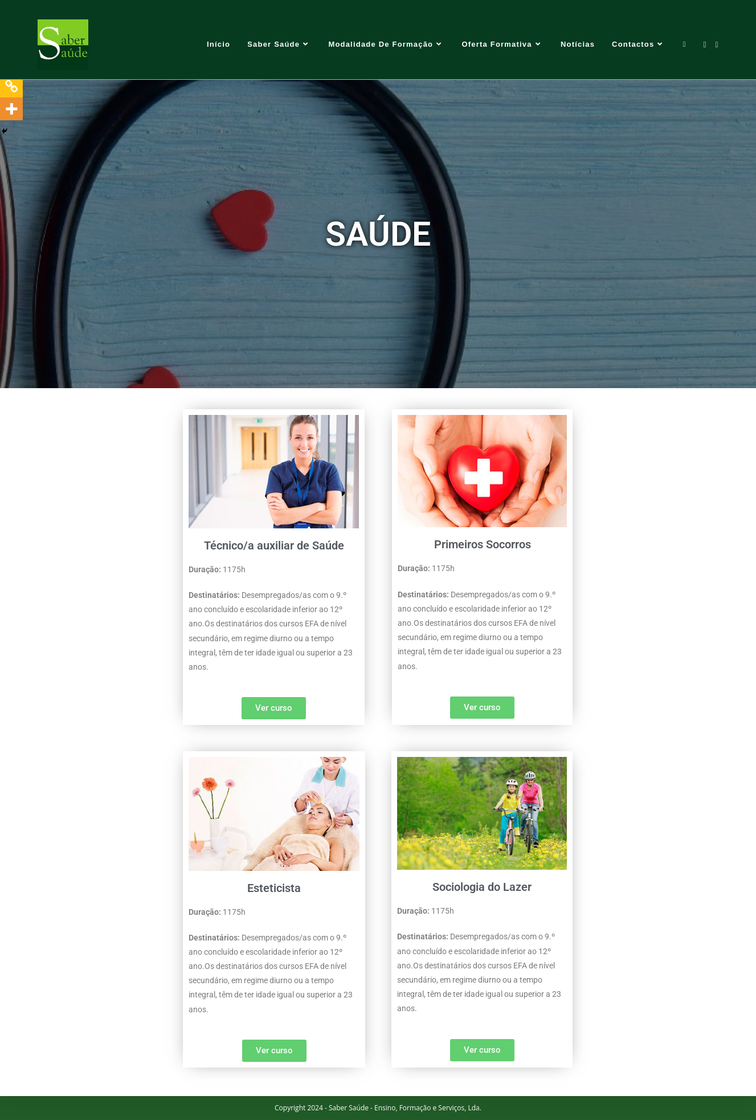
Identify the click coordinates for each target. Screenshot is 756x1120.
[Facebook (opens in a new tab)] (704, 44)
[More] (11, 108)
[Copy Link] (11, 86)
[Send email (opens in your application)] (717, 44)
